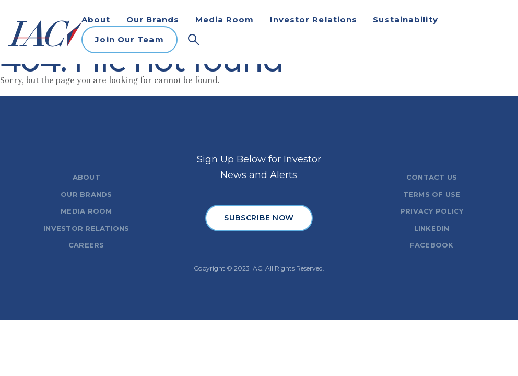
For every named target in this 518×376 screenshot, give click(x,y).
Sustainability (405, 20)
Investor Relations (314, 20)
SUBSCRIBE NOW (259, 217)
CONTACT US (431, 177)
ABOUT (86, 177)
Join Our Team (129, 39)
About (96, 20)
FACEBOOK (432, 245)
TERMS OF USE (432, 194)
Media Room (224, 20)
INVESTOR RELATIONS (86, 228)
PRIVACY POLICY (432, 211)
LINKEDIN (432, 228)
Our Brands (153, 20)
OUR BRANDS (86, 194)
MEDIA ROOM (86, 211)
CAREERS (86, 245)
